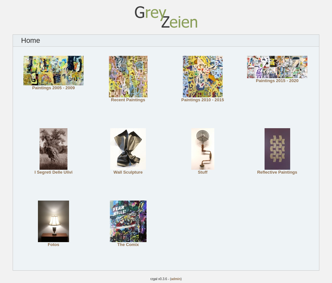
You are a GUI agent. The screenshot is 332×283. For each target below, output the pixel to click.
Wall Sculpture (128, 170)
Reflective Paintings (277, 170)
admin (176, 279)
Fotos (53, 242)
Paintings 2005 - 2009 (53, 85)
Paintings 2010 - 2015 (202, 97)
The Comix (128, 242)
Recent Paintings (128, 97)
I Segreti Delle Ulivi (53, 170)
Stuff (202, 170)
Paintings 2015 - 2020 (277, 78)
